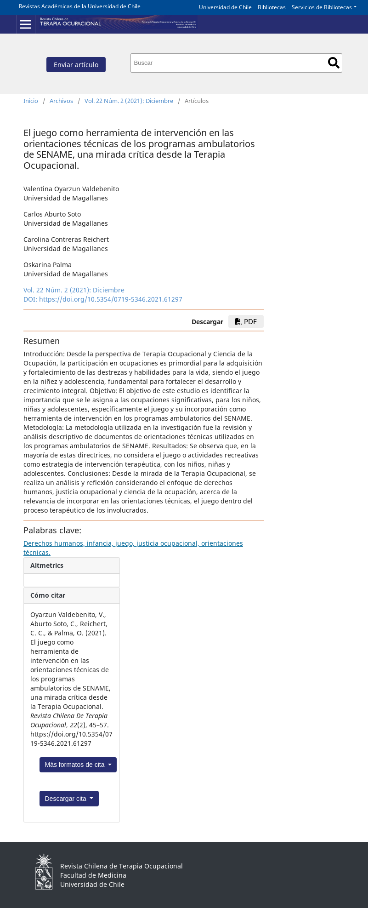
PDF (246, 321)
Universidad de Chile (225, 7)
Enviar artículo (76, 64)
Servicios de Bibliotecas (322, 7)
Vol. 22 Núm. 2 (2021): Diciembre (129, 101)
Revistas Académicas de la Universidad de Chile (80, 6)
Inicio (30, 101)
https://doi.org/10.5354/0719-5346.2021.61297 (110, 299)
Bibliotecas (272, 7)
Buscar (334, 63)
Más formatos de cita (76, 764)
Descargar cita (66, 798)
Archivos (61, 101)
